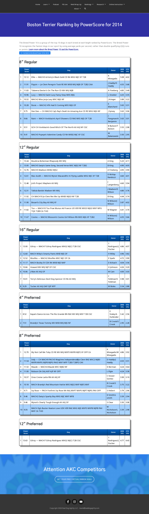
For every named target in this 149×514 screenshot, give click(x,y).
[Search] (85, 8)
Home (37, 4)
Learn (46, 4)
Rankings (89, 4)
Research (101, 4)
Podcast (56, 4)
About (77, 9)
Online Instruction (117, 4)
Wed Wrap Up (76, 4)
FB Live (65, 4)
